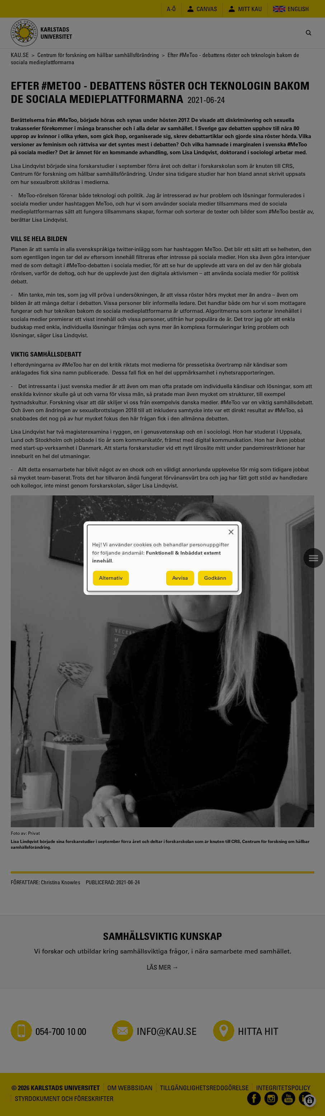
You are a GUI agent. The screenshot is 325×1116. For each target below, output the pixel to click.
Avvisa (180, 578)
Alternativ (111, 578)
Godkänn (215, 578)
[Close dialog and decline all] (231, 529)
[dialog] (162, 558)
